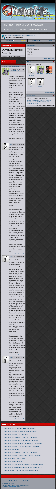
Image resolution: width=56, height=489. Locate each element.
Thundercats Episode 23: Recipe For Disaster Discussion (22, 455)
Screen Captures (22, 25)
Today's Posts (36, 40)
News (11, 25)
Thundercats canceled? (11, 449)
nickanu (44, 101)
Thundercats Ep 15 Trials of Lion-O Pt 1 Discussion (20, 437)
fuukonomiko (30, 101)
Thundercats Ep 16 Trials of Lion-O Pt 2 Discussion (20, 452)
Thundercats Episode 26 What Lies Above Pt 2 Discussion (22, 443)
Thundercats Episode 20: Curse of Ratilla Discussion (20, 440)
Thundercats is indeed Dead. (12, 461)
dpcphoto (42, 100)
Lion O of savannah (31, 74)
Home (5, 25)
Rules (23, 40)
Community (10, 40)
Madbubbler (38, 101)
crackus (40, 86)
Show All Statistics (49, 58)
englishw (48, 100)
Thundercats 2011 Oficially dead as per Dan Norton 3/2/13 (22, 467)
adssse (29, 100)
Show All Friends (49, 92)
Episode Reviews (37, 25)
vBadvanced (12, 486)
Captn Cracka (35, 100)
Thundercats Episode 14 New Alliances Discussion (20, 431)
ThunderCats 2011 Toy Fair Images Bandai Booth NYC (21, 470)
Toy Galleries (8, 30)
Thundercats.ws (8, 35)
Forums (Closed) (21, 30)
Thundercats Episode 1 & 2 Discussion (16, 434)
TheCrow (29, 103)
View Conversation (20, 254)
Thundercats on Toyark (38, 30)
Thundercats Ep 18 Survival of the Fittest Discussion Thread (23, 464)
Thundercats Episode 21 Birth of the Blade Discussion (21, 446)
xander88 (49, 73)
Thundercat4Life (40, 73)
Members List (31, 35)
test (11, 144)
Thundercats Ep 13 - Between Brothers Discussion (20, 428)
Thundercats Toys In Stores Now (14, 458)
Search (50, 40)
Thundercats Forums (20, 35)
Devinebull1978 (14, 70)
